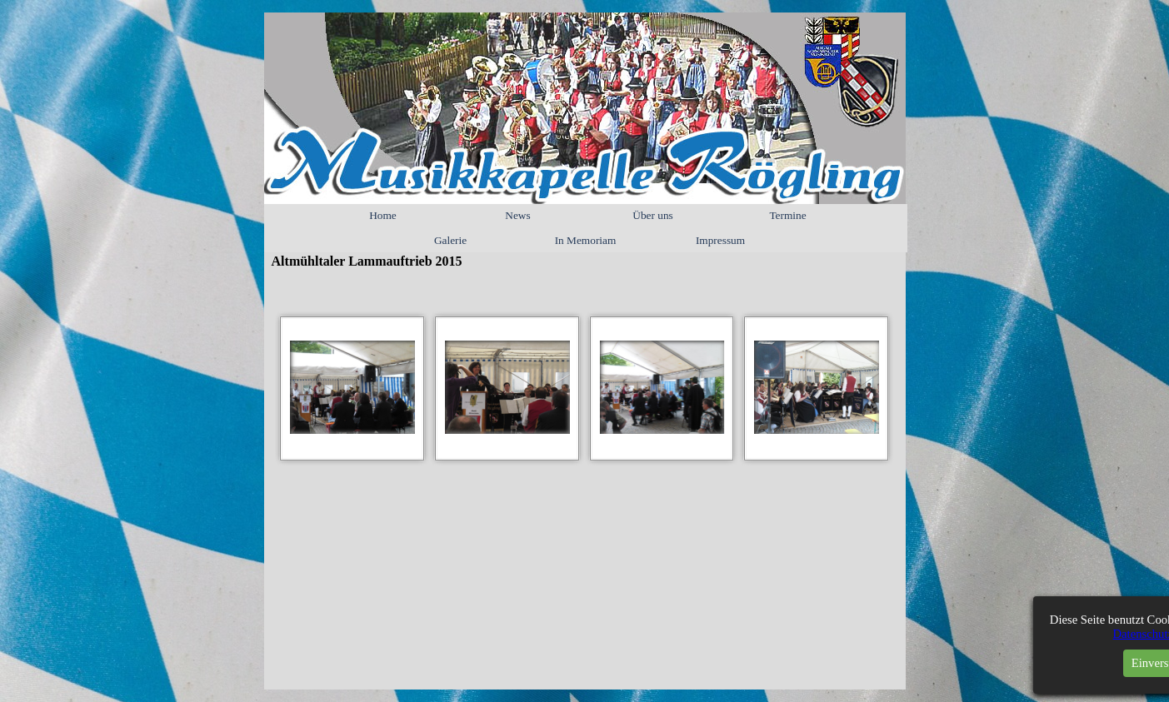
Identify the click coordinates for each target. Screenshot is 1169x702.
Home (383, 215)
